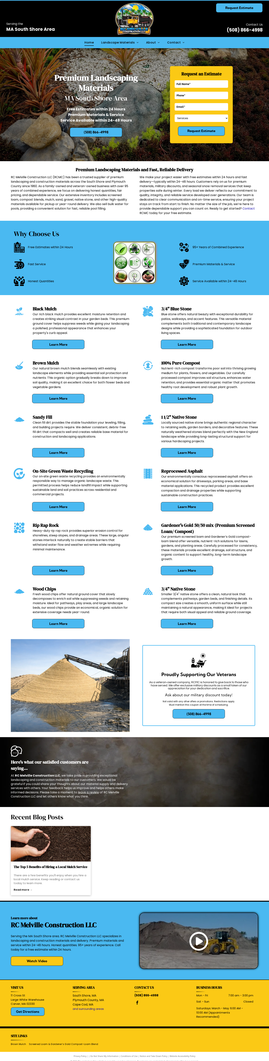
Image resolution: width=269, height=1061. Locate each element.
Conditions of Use (129, 1056)
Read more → (23, 890)
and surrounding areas (88, 1009)
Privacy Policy (80, 1056)
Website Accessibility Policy (182, 1056)
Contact (248, 208)
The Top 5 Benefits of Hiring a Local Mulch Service (50, 867)
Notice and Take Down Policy (154, 1056)
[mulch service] (51, 844)
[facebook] (137, 1003)
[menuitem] (89, 42)
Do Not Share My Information (104, 1056)
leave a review (88, 792)
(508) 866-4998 (245, 30)
